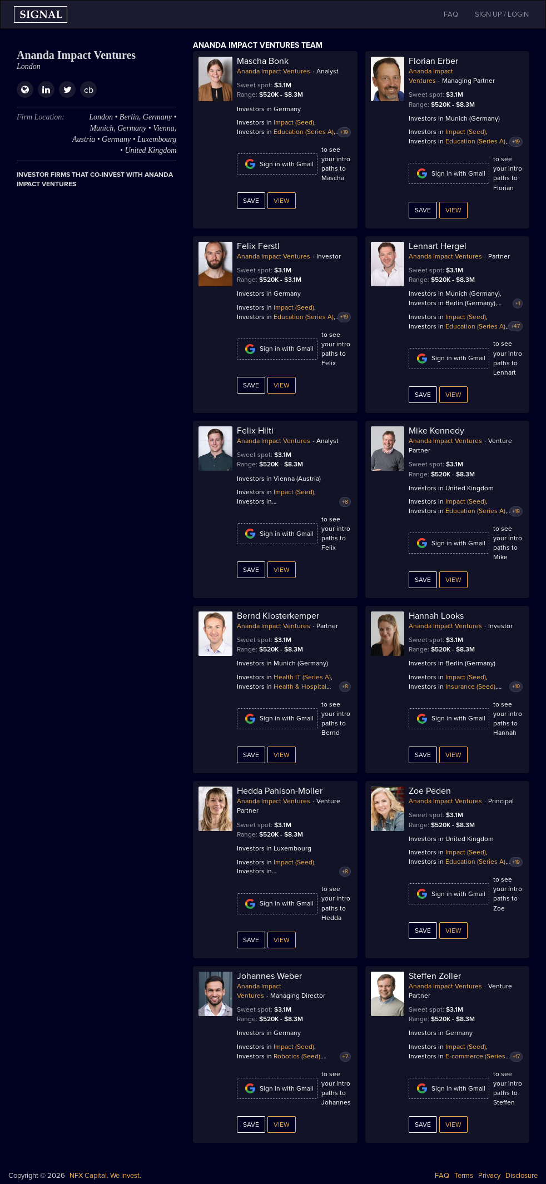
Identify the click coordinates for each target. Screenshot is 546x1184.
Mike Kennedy (436, 430)
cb (88, 90)
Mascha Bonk (263, 61)
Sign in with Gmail (277, 164)
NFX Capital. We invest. (105, 1175)
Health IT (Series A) (302, 677)
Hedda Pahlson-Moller (279, 791)
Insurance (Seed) (470, 686)
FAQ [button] (451, 14)
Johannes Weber (269, 976)
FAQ (442, 1175)
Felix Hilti (255, 430)
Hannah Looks (436, 615)
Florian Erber (433, 61)
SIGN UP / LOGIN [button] (502, 14)
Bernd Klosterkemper (278, 615)
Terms (463, 1175)
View (282, 201)
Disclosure (521, 1175)
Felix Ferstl (258, 246)
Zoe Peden (430, 791)
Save (251, 201)
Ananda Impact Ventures (273, 71)
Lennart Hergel (437, 246)
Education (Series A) (304, 132)
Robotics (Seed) (297, 1056)
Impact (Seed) (294, 122)
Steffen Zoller (435, 976)
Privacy (489, 1175)
